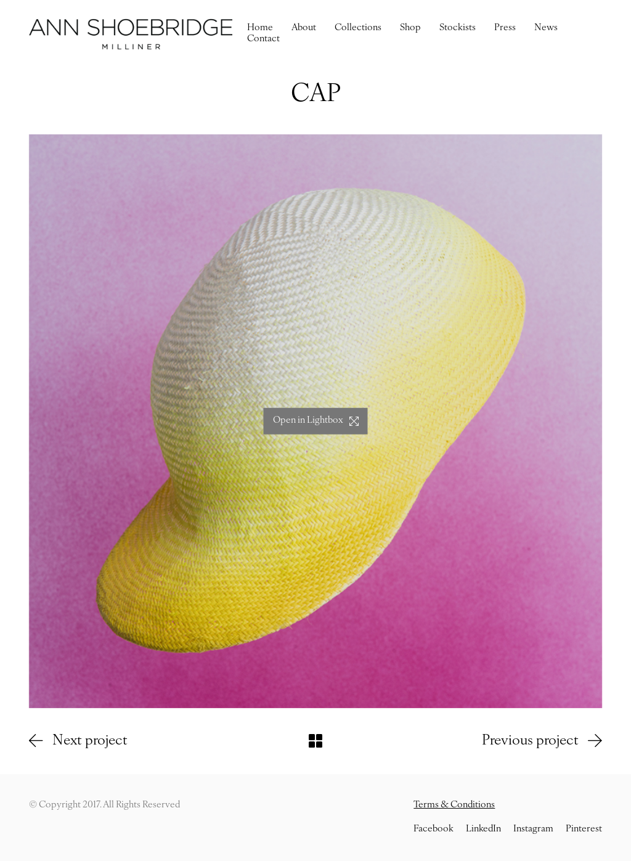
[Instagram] (533, 829)
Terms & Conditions (454, 805)
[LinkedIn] (483, 829)
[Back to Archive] (315, 741)
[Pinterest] (584, 829)
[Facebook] (433, 829)
